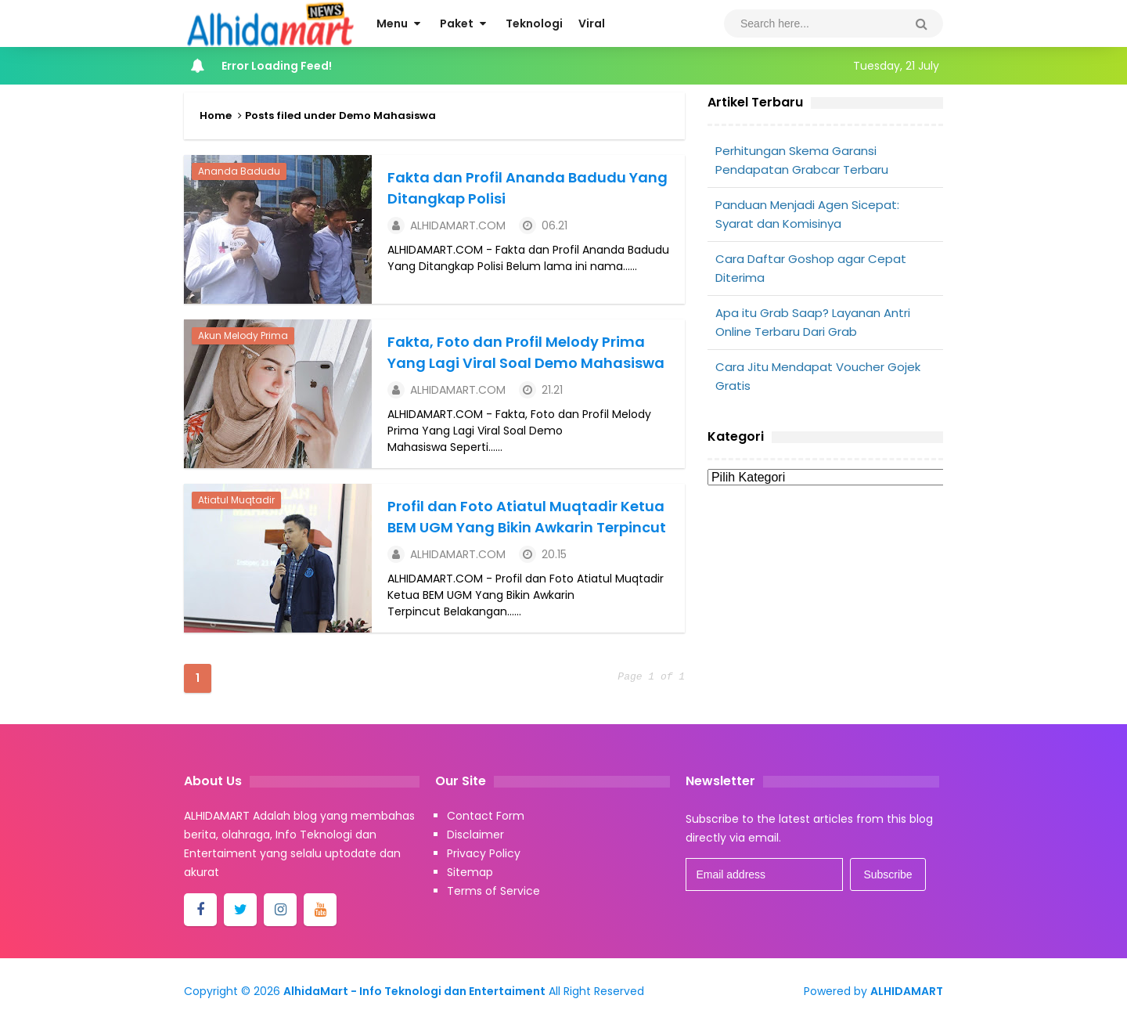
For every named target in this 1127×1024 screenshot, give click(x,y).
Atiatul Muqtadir (236, 500)
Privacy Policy (483, 853)
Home (216, 115)
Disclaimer (475, 834)
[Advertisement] (825, 616)
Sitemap (470, 872)
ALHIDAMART (906, 991)
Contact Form (485, 816)
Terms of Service (493, 891)
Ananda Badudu (239, 171)
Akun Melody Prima (243, 335)
